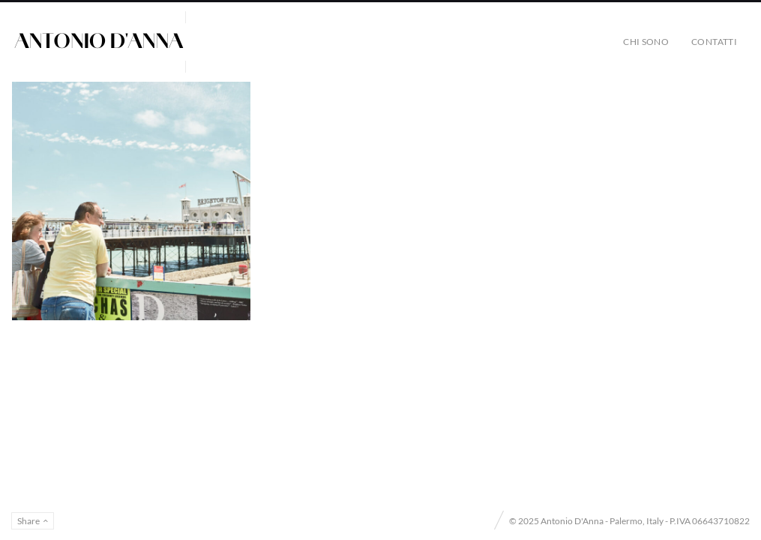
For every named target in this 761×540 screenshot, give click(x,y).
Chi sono (646, 41)
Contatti (714, 41)
